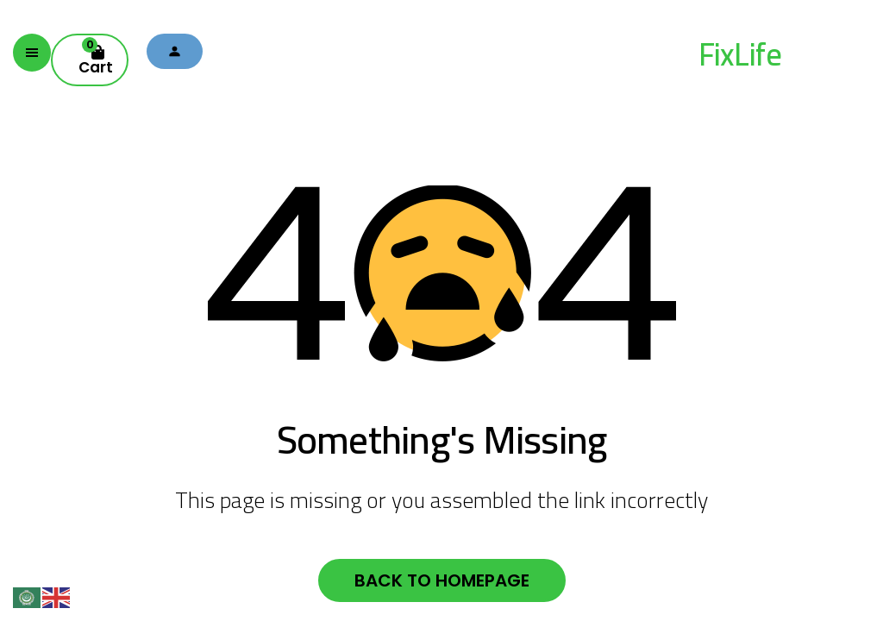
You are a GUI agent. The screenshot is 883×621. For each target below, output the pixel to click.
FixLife (739, 54)
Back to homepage (441, 580)
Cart (95, 57)
